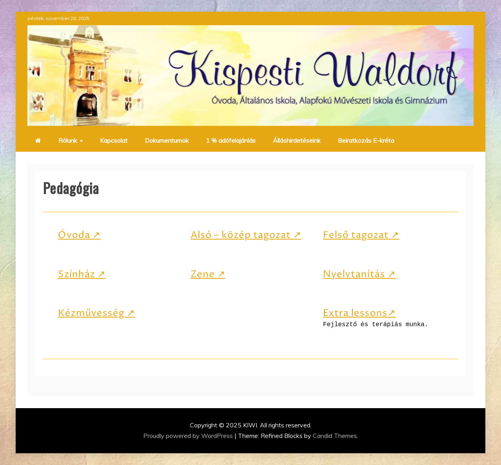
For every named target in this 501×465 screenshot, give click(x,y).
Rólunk (67, 140)
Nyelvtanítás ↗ (359, 274)
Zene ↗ (208, 274)
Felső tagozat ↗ (361, 235)
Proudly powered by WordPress (188, 436)
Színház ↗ (82, 274)
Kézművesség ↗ (96, 313)
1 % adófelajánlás (231, 140)
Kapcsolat (114, 140)
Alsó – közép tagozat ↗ (246, 235)
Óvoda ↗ (79, 235)
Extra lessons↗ (359, 313)
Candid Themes (335, 436)
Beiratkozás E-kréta (366, 140)
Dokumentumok (167, 140)
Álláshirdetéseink (297, 140)
